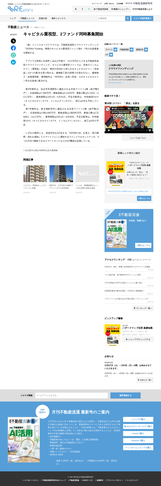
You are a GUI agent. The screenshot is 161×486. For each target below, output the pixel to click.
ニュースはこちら (138, 138)
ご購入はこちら (144, 198)
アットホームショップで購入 (138, 448)
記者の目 (43, 18)
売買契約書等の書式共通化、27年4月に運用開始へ (129, 292)
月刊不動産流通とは (142, 9)
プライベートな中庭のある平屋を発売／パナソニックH (129, 300)
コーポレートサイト (31, 480)
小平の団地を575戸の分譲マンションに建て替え (129, 284)
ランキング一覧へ (143, 308)
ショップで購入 (138, 419)
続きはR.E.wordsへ (116, 83)
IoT (107, 55)
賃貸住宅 (139, 50)
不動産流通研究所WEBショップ (53, 480)
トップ (13, 18)
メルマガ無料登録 (142, 18)
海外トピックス (59, 18)
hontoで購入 (138, 433)
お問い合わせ (109, 4)
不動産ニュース (27, 18)
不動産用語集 (101, 9)
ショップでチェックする (138, 339)
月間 (129, 260)
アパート (109, 50)
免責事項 (99, 480)
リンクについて (131, 480)
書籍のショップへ (120, 9)
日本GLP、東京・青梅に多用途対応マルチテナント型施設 (129, 268)
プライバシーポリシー (114, 480)
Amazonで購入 (138, 440)
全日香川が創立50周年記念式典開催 (40, 150)
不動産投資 (124, 50)
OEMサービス (87, 480)
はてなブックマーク (142, 260)
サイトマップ (97, 4)
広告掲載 (120, 4)
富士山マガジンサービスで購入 (138, 426)
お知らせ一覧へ (145, 380)
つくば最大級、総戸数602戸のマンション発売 (129, 276)
